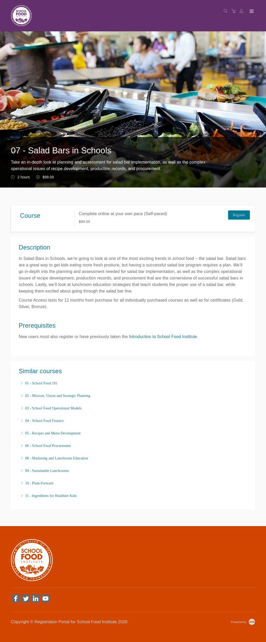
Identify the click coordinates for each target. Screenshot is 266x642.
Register (239, 215)
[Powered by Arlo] (243, 621)
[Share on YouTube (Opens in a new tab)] (45, 599)
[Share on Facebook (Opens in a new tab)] (16, 599)
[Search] (226, 11)
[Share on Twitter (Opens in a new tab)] (26, 599)
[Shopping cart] (234, 11)
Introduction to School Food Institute (163, 336)
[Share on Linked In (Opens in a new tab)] (35, 599)
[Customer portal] (242, 11)
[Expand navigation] (251, 11)
